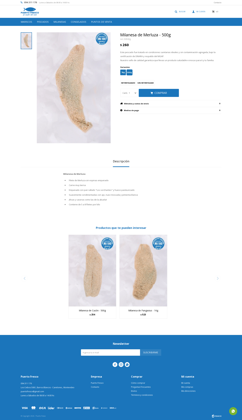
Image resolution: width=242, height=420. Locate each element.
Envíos (134, 391)
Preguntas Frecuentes (141, 387)
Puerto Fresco (97, 383)
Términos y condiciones (142, 395)
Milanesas (59, 21)
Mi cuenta (185, 383)
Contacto (217, 2)
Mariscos (26, 21)
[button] (218, 278)
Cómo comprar (138, 383)
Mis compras (187, 387)
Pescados (43, 21)
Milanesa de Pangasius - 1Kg (143, 310)
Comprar (160, 93)
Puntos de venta (101, 21)
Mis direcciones (188, 391)
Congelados (78, 21)
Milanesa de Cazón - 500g (92, 310)
